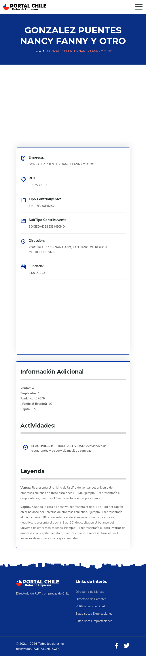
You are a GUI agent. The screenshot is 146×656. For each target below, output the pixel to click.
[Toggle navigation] (139, 7)
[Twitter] (126, 646)
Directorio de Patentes (91, 599)
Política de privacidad (90, 606)
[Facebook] (116, 646)
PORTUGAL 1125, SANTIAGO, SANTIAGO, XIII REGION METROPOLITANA (68, 249)
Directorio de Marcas (90, 592)
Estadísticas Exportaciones (94, 614)
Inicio (37, 51)
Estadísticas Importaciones (94, 621)
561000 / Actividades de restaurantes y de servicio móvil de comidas (69, 448)
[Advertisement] (73, 96)
